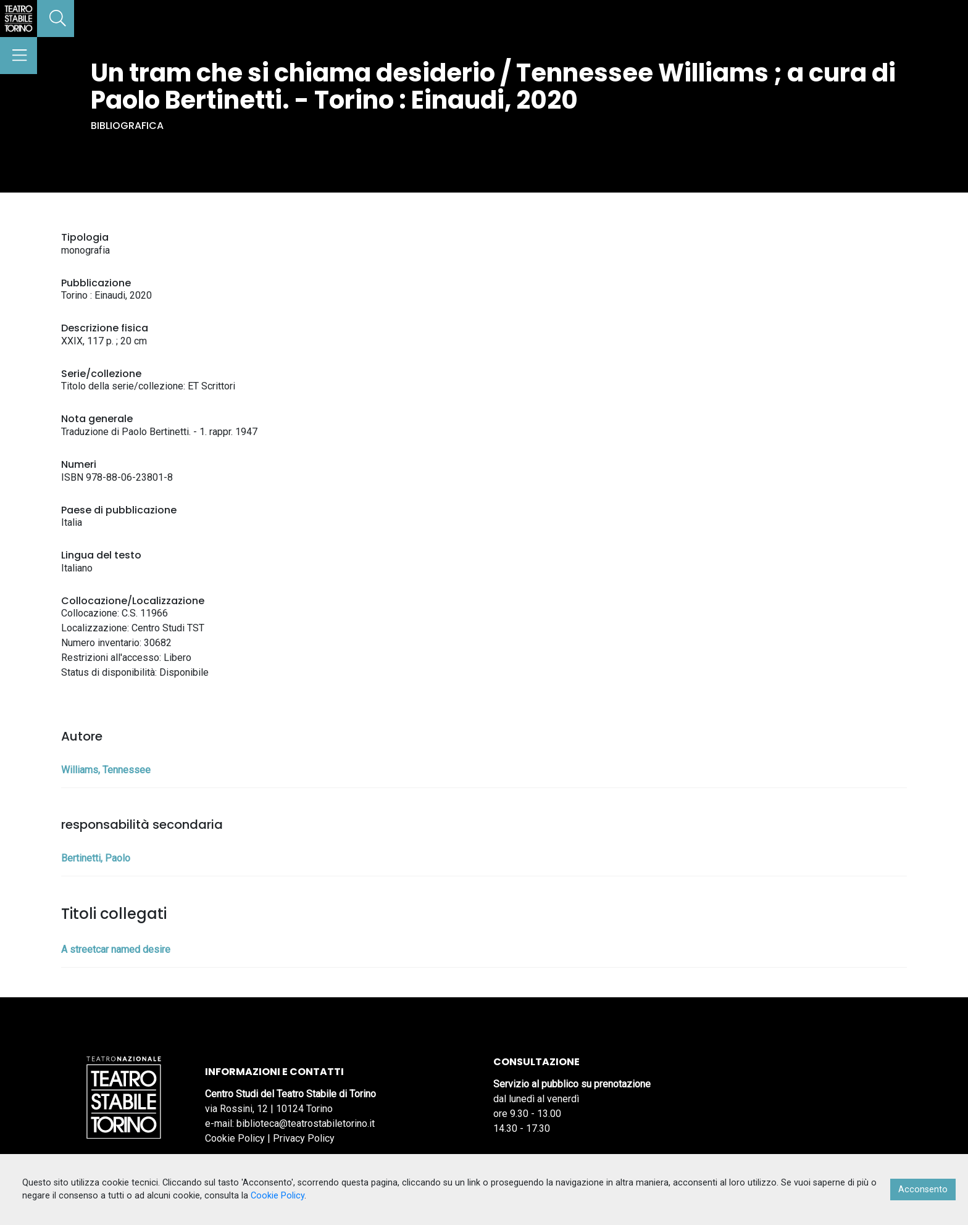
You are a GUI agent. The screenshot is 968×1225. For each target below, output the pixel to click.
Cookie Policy (235, 1138)
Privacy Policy (304, 1138)
